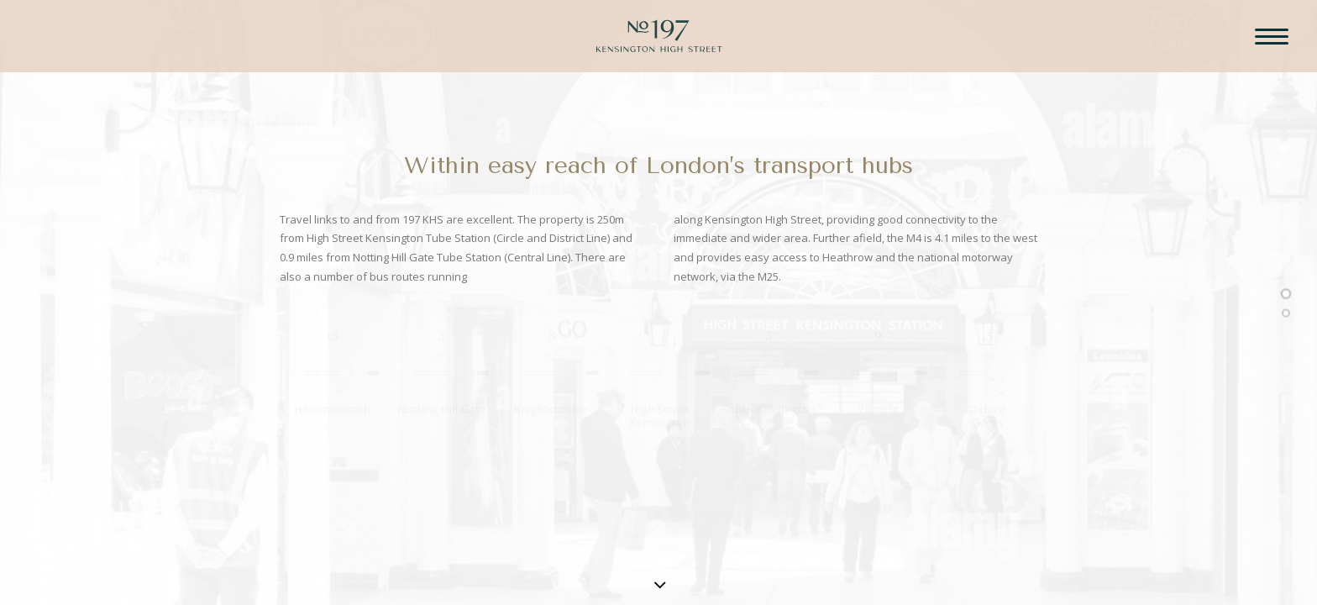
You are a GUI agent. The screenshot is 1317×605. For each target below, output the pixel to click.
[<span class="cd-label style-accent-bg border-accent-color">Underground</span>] (1286, 315)
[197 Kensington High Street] (658, 48)
